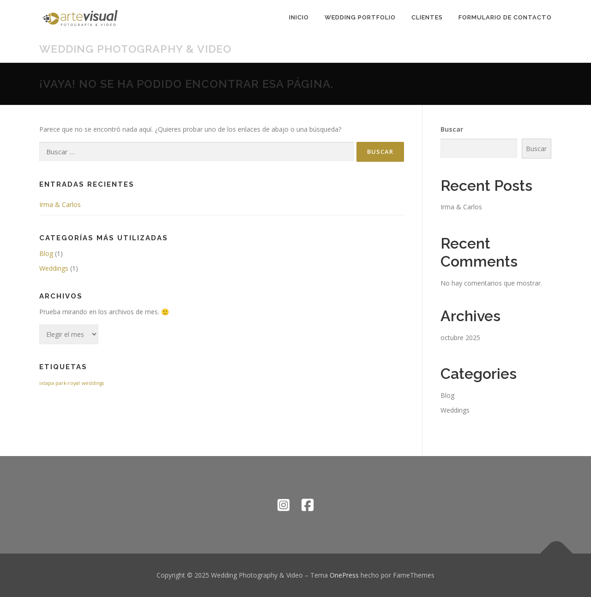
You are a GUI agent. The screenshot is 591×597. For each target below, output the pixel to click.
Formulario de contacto (505, 17)
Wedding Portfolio (360, 17)
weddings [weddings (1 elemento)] (93, 383)
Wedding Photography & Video (135, 49)
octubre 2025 (460, 337)
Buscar (451, 129)
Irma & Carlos (60, 204)
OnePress (344, 575)
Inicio (299, 17)
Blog (46, 253)
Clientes (427, 17)
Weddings (53, 268)
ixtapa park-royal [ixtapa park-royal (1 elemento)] (59, 383)
